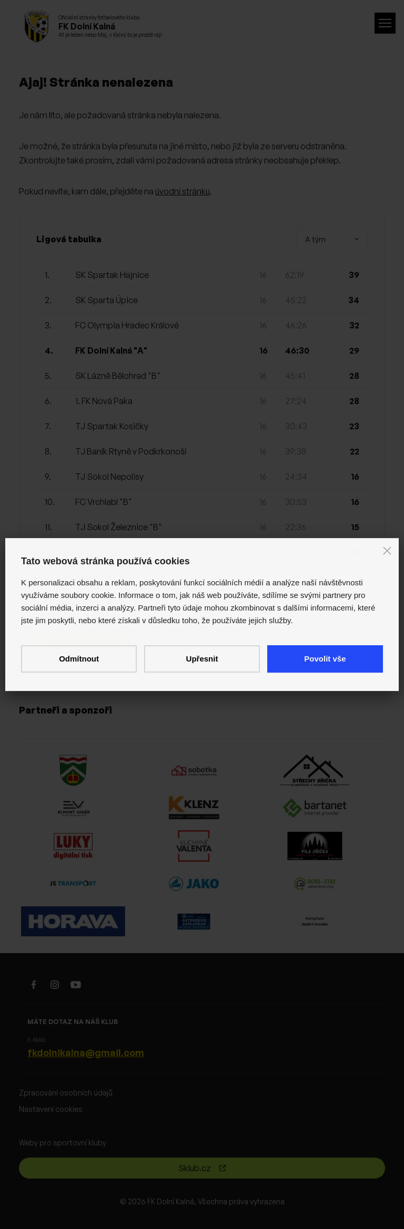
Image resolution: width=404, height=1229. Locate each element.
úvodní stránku (182, 191)
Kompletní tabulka (82, 640)
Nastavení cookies (51, 1108)
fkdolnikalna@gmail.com (85, 1052)
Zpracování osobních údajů (66, 1092)
